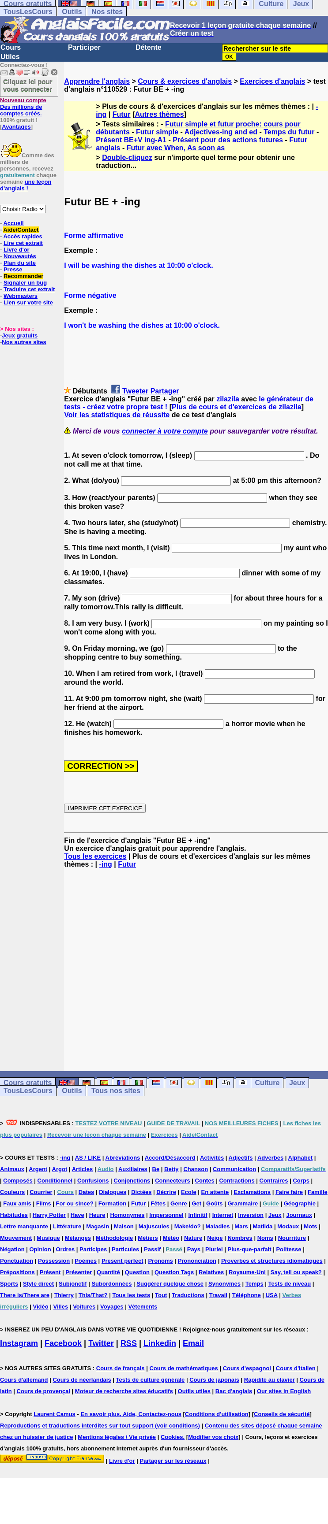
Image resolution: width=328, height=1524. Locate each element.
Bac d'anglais (233, 1391)
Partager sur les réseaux (172, 1460)
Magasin (97, 1226)
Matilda (263, 1226)
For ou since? (75, 1203)
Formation (112, 1203)
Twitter (101, 1343)
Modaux (288, 1226)
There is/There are (24, 1295)
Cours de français (120, 1368)
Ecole (188, 1192)
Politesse (288, 1249)
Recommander (23, 276)
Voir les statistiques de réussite (117, 415)
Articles (82, 1169)
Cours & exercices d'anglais (185, 81)
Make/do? (187, 1226)
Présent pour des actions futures (228, 140)
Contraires (274, 1180)
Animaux (12, 1169)
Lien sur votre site (28, 302)
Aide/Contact (20, 229)
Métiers (148, 1238)
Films (43, 1203)
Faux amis (17, 1203)
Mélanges (78, 1238)
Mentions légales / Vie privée (117, 1437)
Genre (178, 1203)
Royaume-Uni (247, 1272)
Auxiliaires (132, 1169)
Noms (265, 1238)
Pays (193, 1249)
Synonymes (224, 1283)
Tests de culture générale (150, 1379)
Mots (310, 1226)
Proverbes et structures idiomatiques (272, 1260)
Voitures (84, 1306)
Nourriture (292, 1238)
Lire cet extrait (23, 243)
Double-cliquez (127, 157)
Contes (205, 1180)
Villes (60, 1306)
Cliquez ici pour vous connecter (28, 85)
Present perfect (122, 1260)
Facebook (63, 1343)
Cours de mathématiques (183, 1368)
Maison (124, 1226)
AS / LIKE (88, 1157)
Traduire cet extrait (29, 289)
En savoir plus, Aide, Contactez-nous (130, 1414)
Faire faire (289, 1192)
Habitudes (14, 1215)
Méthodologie (114, 1238)
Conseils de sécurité (281, 1414)
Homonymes (127, 1215)
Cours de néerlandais (82, 1379)
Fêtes (158, 1203)
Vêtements (142, 1306)
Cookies (172, 1437)
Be (156, 1169)
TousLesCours (28, 11)
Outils (72, 11)
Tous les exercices (95, 856)
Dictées (141, 1192)
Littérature (67, 1226)
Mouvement (16, 1238)
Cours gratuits (28, 1082)
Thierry (64, 1295)
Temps (254, 1283)
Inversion (251, 1215)
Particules (125, 1249)
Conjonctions (131, 1180)
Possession (54, 1260)
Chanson (195, 1169)
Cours (10, 47)
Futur (122, 114)
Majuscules (154, 1226)
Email (193, 1343)
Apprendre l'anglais (97, 81)
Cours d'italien (296, 1368)
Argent (38, 1169)
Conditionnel (55, 1180)
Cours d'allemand (24, 1379)
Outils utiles (194, 1391)
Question (137, 1272)
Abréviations (123, 1157)
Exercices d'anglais (272, 81)
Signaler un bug (25, 282)
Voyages (112, 1306)
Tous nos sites (115, 1090)
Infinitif (198, 1215)
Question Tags (174, 1272)
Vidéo (40, 1306)
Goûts (214, 1203)
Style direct (38, 1283)
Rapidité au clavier (269, 1379)
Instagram (19, 1343)
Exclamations (252, 1192)
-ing (105, 864)
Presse (13, 269)
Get (197, 1203)
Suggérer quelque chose (170, 1283)
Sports (9, 1283)
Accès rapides (22, 236)
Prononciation (197, 1260)
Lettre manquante (24, 1226)
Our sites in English (284, 1391)
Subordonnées (111, 1283)
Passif (152, 1249)
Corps (301, 1180)
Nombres (239, 1238)
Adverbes (270, 1157)
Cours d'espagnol (247, 1368)
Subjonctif (73, 1283)
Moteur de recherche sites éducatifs (124, 1391)
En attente (215, 1192)
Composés (17, 1180)
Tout (161, 1295)
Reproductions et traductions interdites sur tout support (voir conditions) (100, 1425)
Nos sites (107, 11)
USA (272, 1295)
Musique (48, 1238)
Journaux (299, 1215)
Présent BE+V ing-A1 (131, 140)
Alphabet (300, 1157)
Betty (171, 1169)
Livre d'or (17, 249)
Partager (165, 391)
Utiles (10, 56)
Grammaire (242, 1203)
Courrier (41, 1192)
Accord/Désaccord (170, 1157)
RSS (129, 1343)
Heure (97, 1215)
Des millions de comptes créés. (23, 107)
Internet (223, 1215)
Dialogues (112, 1192)
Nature (193, 1238)
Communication (234, 1169)
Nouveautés (20, 256)
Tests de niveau (289, 1283)
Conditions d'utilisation (217, 1414)
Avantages (16, 126)
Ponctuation (16, 1260)
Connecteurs (172, 1180)
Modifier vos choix (213, 1437)
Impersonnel (166, 1215)
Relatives (211, 1272)
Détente (149, 47)
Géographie (300, 1203)
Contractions (236, 1180)
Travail (218, 1295)
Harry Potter (49, 1215)
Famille (318, 1192)
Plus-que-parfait (249, 1249)
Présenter (78, 1272)
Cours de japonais (214, 1379)
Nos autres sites (24, 342)
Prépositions (17, 1272)
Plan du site (20, 263)
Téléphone (246, 1295)
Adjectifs (241, 1157)
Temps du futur (289, 132)
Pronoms (160, 1260)
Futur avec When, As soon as (176, 148)
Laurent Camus (54, 1414)
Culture (267, 1082)
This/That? (93, 1295)
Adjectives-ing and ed (221, 132)
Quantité (108, 1272)
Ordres (65, 1249)
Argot (60, 1169)
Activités (212, 1157)
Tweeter (135, 391)
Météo (171, 1238)
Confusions (93, 1180)
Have (77, 1215)
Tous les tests (131, 1295)
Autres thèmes (159, 114)
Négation (12, 1249)
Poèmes (86, 1260)
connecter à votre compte (165, 431)
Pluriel (214, 1249)
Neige (214, 1238)
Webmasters (21, 296)
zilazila (227, 399)
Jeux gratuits (20, 335)
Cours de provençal (43, 1391)
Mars (241, 1226)
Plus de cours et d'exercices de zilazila (237, 407)
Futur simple (157, 132)
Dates (86, 1192)
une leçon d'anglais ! (25, 185)
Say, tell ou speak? (296, 1272)
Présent (50, 1272)
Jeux (297, 1082)
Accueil (13, 223)
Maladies (218, 1226)
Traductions (188, 1295)
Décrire (166, 1192)
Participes (93, 1249)
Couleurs (12, 1192)
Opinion (40, 1249)
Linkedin (159, 1343)
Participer (84, 47)
